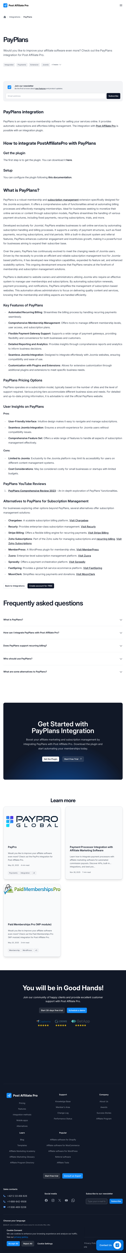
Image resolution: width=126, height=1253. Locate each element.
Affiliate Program (103, 1118)
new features (40, 88)
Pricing (22, 1103)
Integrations (14, 17)
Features (22, 1109)
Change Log (63, 1113)
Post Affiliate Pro (106, 125)
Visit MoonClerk (85, 574)
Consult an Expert (72, 1176)
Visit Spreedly (77, 561)
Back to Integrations (15, 586)
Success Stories (104, 1113)
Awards (103, 1107)
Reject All (27, 1243)
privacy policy (21, 1237)
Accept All (13, 1243)
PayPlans (27, 17)
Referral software (63, 1157)
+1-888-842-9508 (16, 1201)
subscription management (63, 199)
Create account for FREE (40, 586)
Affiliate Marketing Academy (22, 1151)
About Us (104, 1101)
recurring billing (106, 538)
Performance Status (63, 1118)
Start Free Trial (73, 759)
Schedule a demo (77, 1010)
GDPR (84, 1247)
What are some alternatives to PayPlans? (63, 672)
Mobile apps (22, 1120)
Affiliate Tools (63, 1162)
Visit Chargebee (78, 520)
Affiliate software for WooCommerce (63, 1145)
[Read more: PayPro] (32, 843)
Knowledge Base (63, 1101)
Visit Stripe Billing (98, 532)
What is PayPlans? (63, 620)
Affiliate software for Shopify (63, 1139)
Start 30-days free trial (52, 1010)
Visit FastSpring (92, 568)
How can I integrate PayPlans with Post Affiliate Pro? (63, 633)
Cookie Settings (45, 1243)
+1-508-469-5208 (16, 1207)
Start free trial (51, 1176)
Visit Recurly (88, 526)
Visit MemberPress (87, 549)
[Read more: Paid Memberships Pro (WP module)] (32, 920)
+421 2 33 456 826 (17, 1196)
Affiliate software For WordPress (63, 1151)
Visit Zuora (84, 555)
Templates (22, 1145)
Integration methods (22, 1114)
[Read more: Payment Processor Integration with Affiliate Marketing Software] (94, 843)
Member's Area (63, 1107)
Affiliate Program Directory (22, 1162)
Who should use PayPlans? (63, 659)
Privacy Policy (90, 1243)
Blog (22, 1139)
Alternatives (22, 1126)
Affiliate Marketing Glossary (22, 1157)
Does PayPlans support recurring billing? (63, 646)
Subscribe (113, 96)
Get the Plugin (50, 759)
